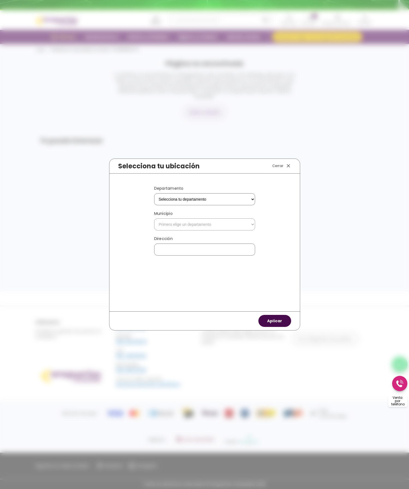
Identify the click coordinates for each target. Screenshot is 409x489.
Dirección (163, 238)
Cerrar (281, 166)
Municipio (163, 213)
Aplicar (274, 321)
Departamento (169, 188)
